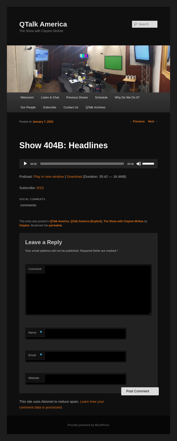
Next (153, 121)
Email (35, 355)
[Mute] (138, 163)
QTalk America (43, 24)
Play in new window (49, 176)
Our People (28, 107)
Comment (34, 269)
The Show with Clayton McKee (123, 221)
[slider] (82, 164)
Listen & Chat (50, 97)
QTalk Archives (95, 107)
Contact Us (71, 107)
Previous (137, 121)
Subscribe (49, 107)
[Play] (25, 163)
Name (35, 332)
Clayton (24, 225)
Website (33, 378)
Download (74, 176)
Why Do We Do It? (127, 97)
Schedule (101, 97)
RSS (40, 188)
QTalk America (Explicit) (86, 221)
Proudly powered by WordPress (88, 425)
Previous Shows (77, 97)
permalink (55, 225)
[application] (88, 163)
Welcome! (27, 97)
